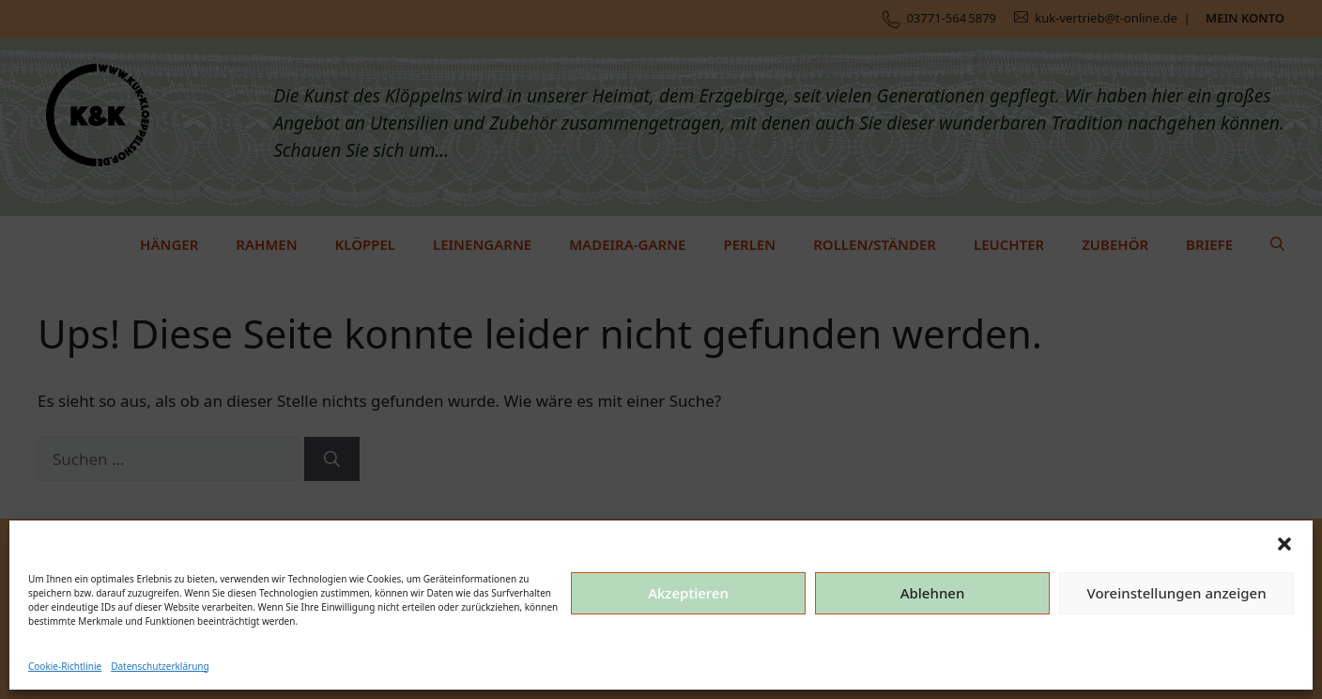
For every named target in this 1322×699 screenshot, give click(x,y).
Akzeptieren (688, 592)
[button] (1284, 544)
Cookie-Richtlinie (64, 666)
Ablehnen (932, 592)
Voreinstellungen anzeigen (1176, 592)
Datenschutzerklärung (160, 666)
